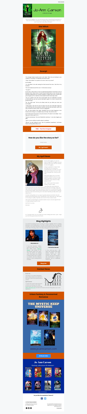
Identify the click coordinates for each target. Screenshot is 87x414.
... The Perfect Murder (53, 247)
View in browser (61, 1)
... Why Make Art (34, 243)
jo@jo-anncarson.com (30, 287)
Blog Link (43, 263)
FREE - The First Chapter (43, 129)
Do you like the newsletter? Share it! (43, 395)
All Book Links (43, 356)
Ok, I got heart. (43, 147)
